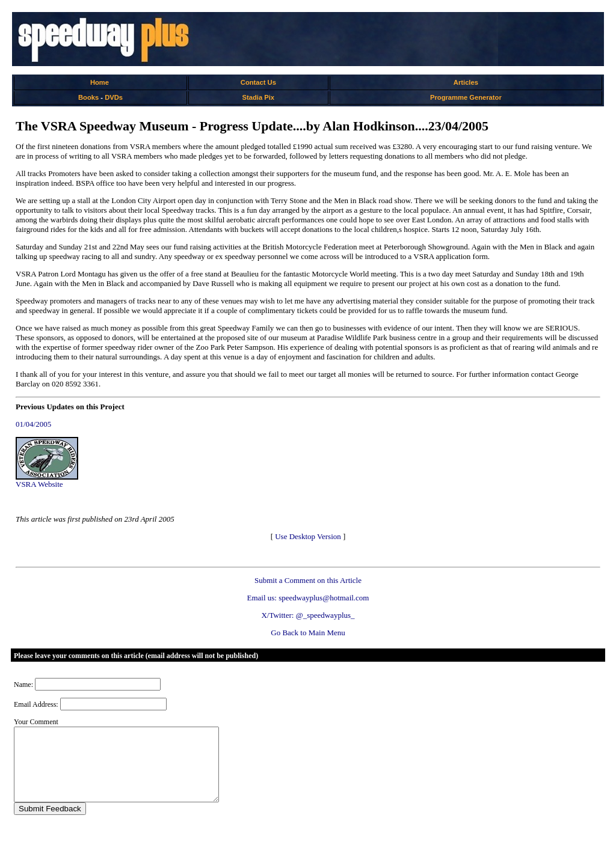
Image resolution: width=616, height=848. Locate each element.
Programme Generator (466, 97)
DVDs (114, 97)
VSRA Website (39, 484)
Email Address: (36, 704)
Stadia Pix (258, 97)
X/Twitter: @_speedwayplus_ (307, 615)
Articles (466, 82)
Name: (23, 684)
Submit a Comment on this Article (308, 580)
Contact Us (258, 82)
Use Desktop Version (308, 536)
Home (99, 82)
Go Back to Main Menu (308, 632)
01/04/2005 (33, 424)
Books (88, 97)
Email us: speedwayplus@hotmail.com (308, 597)
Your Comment (36, 722)
